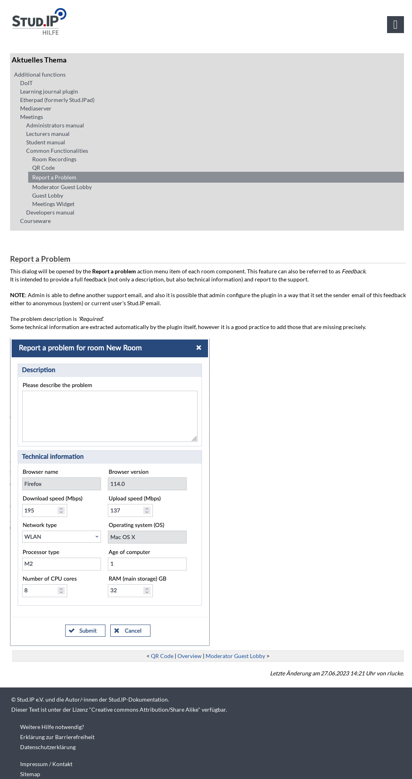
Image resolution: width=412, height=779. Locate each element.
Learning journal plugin (49, 91)
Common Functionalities (57, 150)
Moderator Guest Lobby (62, 186)
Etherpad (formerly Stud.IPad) (57, 99)
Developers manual (50, 212)
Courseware (35, 220)
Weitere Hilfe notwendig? (52, 726)
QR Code (43, 167)
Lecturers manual (48, 133)
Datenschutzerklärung (48, 747)
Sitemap (30, 774)
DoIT (26, 82)
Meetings (31, 116)
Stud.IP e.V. (30, 699)
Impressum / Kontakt (46, 763)
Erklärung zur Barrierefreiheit (57, 736)
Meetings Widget (53, 203)
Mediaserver (36, 108)
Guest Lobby (47, 195)
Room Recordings (54, 159)
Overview (189, 655)
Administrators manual (55, 125)
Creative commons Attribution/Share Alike (144, 709)
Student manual (45, 142)
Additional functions (40, 74)
